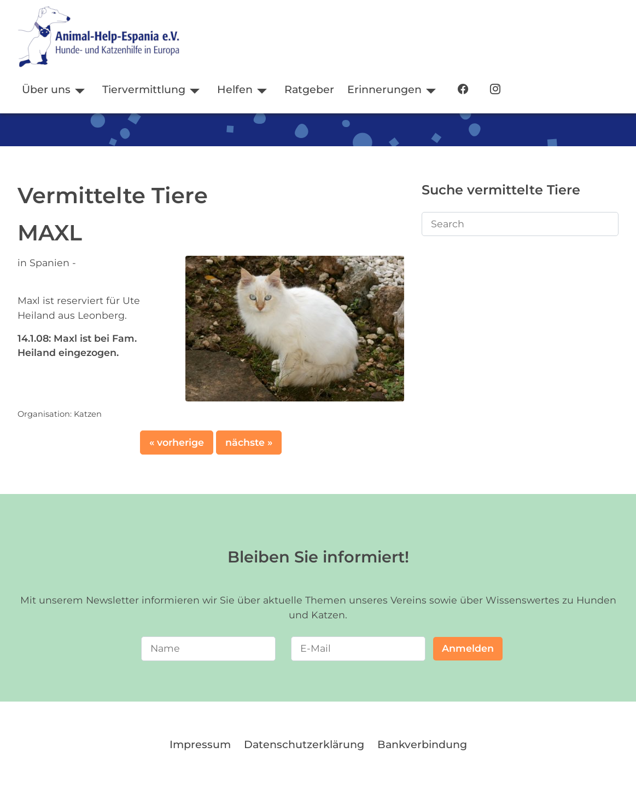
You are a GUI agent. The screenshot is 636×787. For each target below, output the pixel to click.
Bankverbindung (422, 744)
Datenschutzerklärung (304, 744)
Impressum (200, 744)
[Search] (520, 224)
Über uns (46, 89)
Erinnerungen (384, 89)
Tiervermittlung (143, 89)
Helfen (235, 89)
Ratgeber (309, 89)
